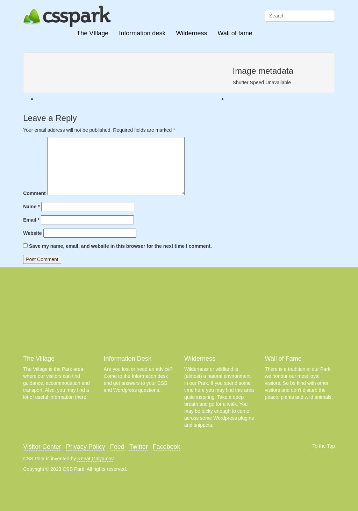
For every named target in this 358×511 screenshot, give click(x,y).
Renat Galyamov (95, 458)
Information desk (142, 33)
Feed (117, 446)
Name (31, 206)
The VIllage (92, 33)
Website (32, 233)
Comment (34, 193)
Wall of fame (234, 33)
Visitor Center (42, 446)
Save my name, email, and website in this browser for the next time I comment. (120, 246)
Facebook (166, 446)
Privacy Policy (85, 446)
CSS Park (73, 469)
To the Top (323, 446)
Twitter (138, 446)
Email (31, 220)
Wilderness (191, 33)
